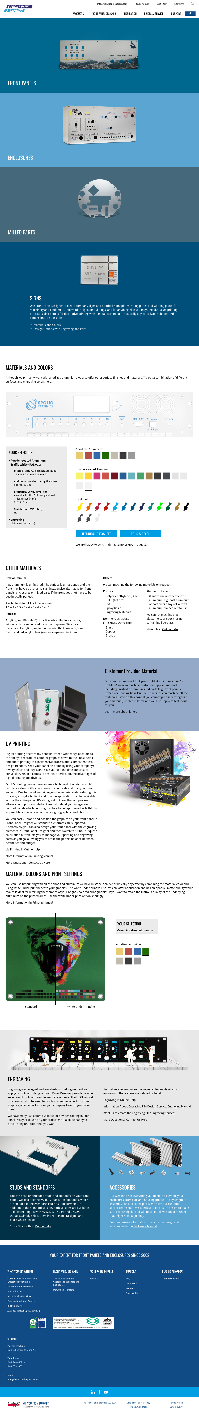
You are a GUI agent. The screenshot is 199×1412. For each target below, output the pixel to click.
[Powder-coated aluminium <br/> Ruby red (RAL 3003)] (114, 476)
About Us (179, 3)
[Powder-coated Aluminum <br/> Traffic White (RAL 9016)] (88, 485)
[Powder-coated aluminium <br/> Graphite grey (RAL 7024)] (166, 476)
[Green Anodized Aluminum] (105, 455)
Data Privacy (176, 1406)
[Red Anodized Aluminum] (88, 455)
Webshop (162, 3)
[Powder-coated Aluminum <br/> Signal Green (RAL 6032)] (140, 476)
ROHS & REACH (140, 533)
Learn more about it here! (121, 712)
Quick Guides (132, 1293)
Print (83, 329)
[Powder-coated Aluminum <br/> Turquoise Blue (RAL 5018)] (131, 476)
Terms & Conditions (138, 1406)
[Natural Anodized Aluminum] (131, 455)
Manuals (130, 1288)
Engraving (67, 329)
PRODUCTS (78, 13)
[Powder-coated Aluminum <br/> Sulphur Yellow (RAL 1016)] (79, 476)
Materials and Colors (47, 325)
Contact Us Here (39, 863)
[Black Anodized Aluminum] (123, 455)
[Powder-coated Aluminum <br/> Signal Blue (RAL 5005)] (123, 476)
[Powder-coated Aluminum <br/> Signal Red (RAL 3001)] (105, 476)
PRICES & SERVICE (153, 13)
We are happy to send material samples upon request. (111, 544)
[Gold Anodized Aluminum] (79, 455)
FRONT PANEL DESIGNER (103, 13)
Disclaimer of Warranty (138, 1402)
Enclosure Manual (145, 1226)
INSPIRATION (130, 13)
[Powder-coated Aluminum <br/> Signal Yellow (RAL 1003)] (88, 476)
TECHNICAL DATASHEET (96, 533)
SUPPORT (176, 13)
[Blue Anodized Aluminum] (97, 455)
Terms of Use (176, 1402)
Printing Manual (42, 856)
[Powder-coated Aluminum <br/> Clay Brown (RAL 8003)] (149, 476)
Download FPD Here (63, 1289)
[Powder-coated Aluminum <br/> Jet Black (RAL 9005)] (157, 476)
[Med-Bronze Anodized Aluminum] (114, 455)
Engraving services (164, 1113)
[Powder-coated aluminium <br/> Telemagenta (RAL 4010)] (97, 476)
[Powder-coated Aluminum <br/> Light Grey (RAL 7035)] (183, 476)
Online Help (170, 629)
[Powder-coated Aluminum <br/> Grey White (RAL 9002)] (79, 485)
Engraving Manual (179, 1106)
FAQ (128, 1278)
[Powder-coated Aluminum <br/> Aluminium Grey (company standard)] (175, 476)
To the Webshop (170, 1278)
